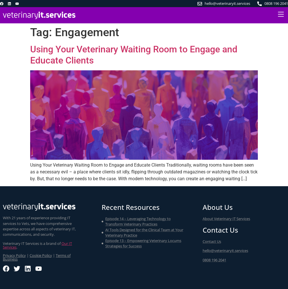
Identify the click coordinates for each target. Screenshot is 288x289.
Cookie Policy (41, 255)
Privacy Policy (14, 255)
